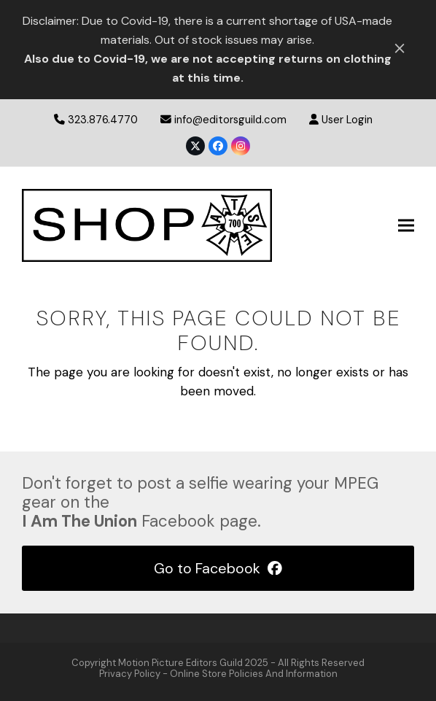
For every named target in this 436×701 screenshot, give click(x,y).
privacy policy (129, 673)
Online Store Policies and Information (254, 673)
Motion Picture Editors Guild (180, 663)
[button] (406, 225)
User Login (347, 119)
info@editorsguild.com (230, 119)
